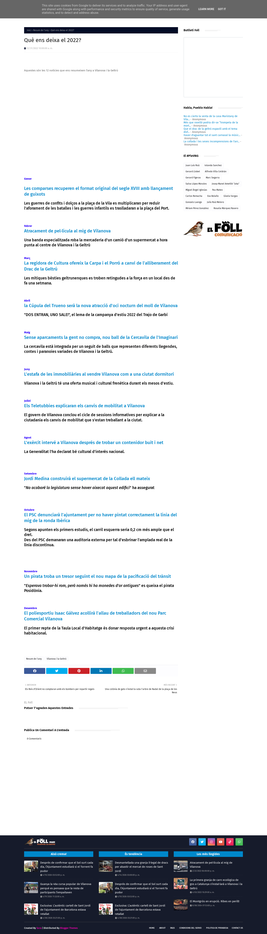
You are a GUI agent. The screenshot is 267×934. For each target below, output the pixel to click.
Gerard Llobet (193, 171)
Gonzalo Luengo (194, 202)
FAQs (172, 928)
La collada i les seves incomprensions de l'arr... (211, 141)
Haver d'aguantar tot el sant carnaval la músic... (212, 135)
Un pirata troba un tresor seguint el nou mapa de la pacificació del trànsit (97, 576)
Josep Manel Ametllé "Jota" (225, 183)
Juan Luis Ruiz (193, 165)
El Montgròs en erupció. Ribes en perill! (214, 901)
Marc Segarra (213, 177)
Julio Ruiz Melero (215, 202)
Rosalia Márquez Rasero (226, 208)
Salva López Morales (196, 183)
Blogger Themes (69, 928)
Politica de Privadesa (217, 928)
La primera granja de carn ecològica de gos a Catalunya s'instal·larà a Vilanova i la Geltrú (216, 884)
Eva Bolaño (213, 196)
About (162, 928)
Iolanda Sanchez (213, 165)
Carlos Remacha (194, 196)
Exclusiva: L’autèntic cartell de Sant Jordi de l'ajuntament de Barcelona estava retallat (65, 910)
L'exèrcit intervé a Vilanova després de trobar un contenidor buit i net (93, 442)
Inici (29, 30)
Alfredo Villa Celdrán (215, 171)
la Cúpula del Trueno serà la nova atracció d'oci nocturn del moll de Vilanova (101, 305)
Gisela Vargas (231, 196)
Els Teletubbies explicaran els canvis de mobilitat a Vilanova (84, 405)
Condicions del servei (190, 928)
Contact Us (237, 928)
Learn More (206, 9)
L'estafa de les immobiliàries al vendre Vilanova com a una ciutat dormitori (99, 374)
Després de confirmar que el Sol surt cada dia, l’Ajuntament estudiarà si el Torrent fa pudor (66, 867)
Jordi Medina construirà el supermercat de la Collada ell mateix (87, 478)
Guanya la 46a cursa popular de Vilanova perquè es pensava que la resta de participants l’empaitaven (65, 888)
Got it (222, 9)
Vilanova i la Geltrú (56, 659)
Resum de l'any (41, 30)
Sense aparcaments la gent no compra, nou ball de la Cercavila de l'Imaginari (101, 337)
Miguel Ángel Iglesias (196, 190)
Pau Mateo (217, 190)
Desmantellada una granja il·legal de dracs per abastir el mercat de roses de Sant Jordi (141, 867)
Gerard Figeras (193, 177)
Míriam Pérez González (197, 208)
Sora (39, 928)
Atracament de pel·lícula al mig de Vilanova (67, 231)
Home (152, 928)
